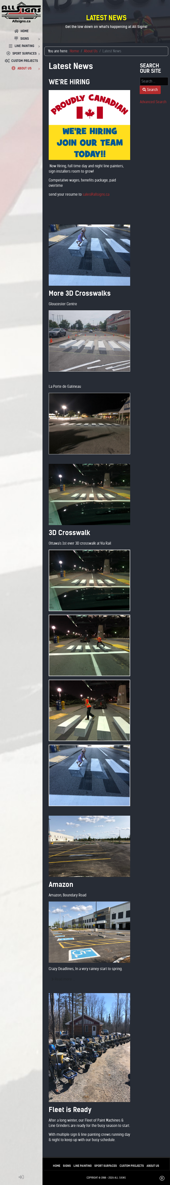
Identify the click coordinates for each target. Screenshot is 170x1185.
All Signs (120, 1177)
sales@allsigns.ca (96, 194)
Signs (67, 1165)
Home (56, 1165)
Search (150, 90)
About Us (153, 1165)
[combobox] (154, 81)
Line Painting (82, 1165)
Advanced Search (153, 102)
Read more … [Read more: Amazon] (63, 979)
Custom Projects (132, 1165)
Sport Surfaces (105, 1165)
